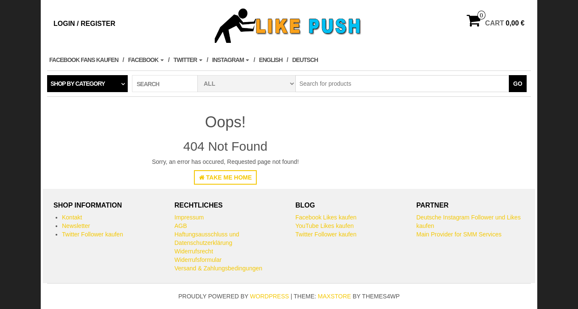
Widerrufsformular (198, 259)
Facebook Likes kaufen (325, 217)
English (270, 59)
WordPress (269, 296)
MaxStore (334, 296)
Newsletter (76, 225)
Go (517, 83)
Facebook (146, 59)
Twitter (188, 59)
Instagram (231, 59)
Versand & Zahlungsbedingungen (218, 268)
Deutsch (305, 59)
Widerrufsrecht (193, 251)
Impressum (189, 217)
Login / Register (84, 23)
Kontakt (72, 217)
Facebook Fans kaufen (83, 59)
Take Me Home (225, 177)
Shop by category (78, 83)
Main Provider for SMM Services (459, 234)
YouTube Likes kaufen (324, 225)
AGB (180, 225)
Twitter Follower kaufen (92, 234)
